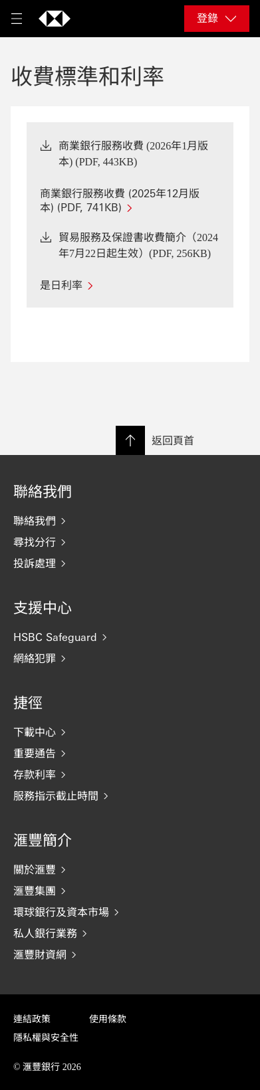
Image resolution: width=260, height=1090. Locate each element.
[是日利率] (130, 285)
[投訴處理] (130, 563)
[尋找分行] (130, 542)
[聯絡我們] (130, 521)
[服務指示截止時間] (130, 796)
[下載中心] (130, 732)
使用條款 (107, 1019)
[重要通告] (130, 753)
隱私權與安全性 (45, 1038)
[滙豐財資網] (130, 954)
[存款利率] (130, 774)
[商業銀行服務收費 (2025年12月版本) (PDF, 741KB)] (130, 200)
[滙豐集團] (130, 891)
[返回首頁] (54, 19)
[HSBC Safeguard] (130, 637)
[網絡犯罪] (130, 658)
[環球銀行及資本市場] (130, 912)
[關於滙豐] (130, 869)
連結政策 (32, 1019)
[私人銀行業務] (130, 933)
